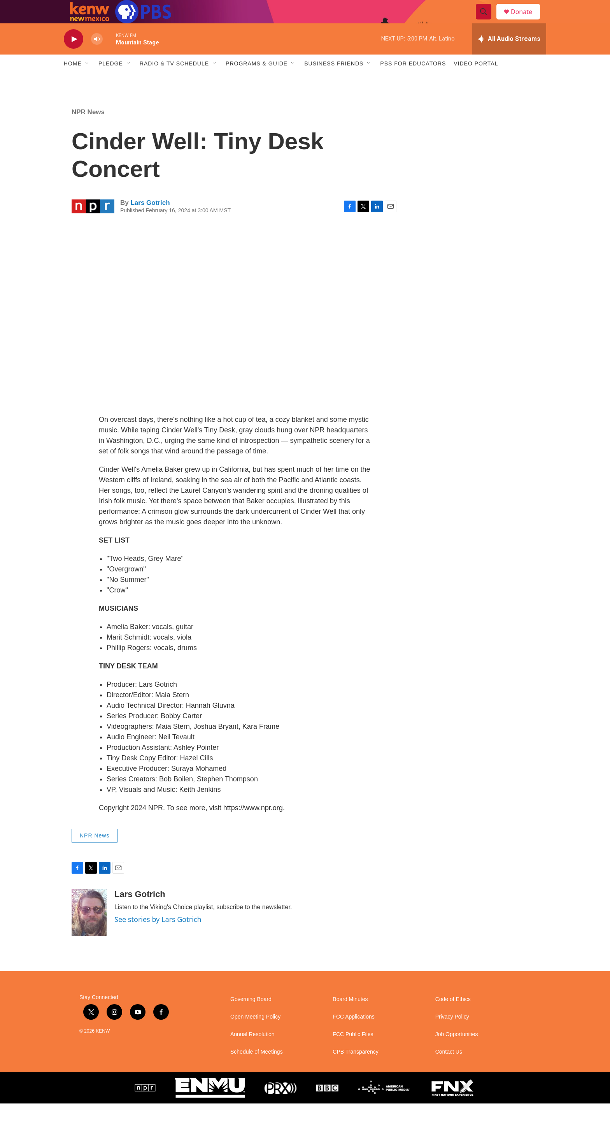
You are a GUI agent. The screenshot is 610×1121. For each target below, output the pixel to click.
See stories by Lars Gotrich (158, 936)
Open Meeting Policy (255, 1034)
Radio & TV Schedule (174, 81)
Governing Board (251, 1017)
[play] (73, 56)
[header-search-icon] (487, 20)
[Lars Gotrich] (89, 930)
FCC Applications (353, 1034)
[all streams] (509, 56)
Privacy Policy (452, 1034)
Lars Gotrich (150, 220)
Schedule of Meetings (256, 1069)
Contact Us (448, 1069)
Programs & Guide (256, 81)
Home (73, 81)
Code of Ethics (453, 1017)
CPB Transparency (356, 1069)
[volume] (96, 56)
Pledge (110, 81)
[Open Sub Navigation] (87, 81)
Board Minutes (350, 1017)
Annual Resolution (252, 1052)
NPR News (88, 129)
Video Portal (476, 81)
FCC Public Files (353, 1052)
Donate (526, 20)
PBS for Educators (413, 81)
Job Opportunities (456, 1052)
